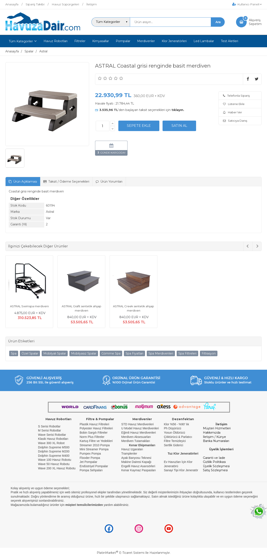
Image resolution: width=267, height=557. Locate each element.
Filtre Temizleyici (175, 441)
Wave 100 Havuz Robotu (55, 459)
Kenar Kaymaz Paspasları (138, 470)
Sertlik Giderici (173, 445)
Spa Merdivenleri (160, 353)
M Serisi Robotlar (49, 430)
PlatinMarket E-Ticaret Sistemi (120, 553)
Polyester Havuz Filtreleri (96, 428)
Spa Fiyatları (134, 353)
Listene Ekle (234, 104)
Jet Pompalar (88, 462)
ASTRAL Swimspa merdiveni (29, 306)
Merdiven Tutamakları (135, 441)
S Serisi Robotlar (49, 426)
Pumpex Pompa (90, 453)
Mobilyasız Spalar (83, 353)
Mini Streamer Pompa (94, 449)
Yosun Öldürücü (174, 432)
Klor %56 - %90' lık (176, 424)
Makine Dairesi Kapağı (136, 462)
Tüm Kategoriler (21, 41)
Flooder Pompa (90, 457)
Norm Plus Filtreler (92, 437)
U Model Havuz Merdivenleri (140, 428)
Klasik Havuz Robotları (53, 438)
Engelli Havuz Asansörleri (138, 466)
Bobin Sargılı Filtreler (94, 432)
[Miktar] (102, 126)
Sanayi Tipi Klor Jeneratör (181, 470)
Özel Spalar (30, 353)
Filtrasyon (209, 353)
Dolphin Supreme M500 (53, 447)
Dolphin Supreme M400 (53, 455)
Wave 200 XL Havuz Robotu (57, 468)
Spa (13, 353)
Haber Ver (232, 112)
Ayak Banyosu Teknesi (136, 457)
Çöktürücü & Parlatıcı (178, 437)
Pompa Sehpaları (91, 470)
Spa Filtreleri (187, 353)
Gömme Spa (110, 353)
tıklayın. (178, 110)
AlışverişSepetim (255, 22)
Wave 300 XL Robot (51, 443)
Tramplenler (129, 453)
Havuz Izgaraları (132, 449)
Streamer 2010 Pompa (95, 445)
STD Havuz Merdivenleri (137, 424)
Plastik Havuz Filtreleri (94, 424)
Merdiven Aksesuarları (136, 437)
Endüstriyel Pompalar (94, 466)
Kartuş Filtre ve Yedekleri (96, 441)
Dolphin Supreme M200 (54, 451)
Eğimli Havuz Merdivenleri (138, 432)
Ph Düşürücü (172, 428)
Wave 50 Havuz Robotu (54, 464)
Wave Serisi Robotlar (52, 434)
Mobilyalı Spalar (54, 353)
